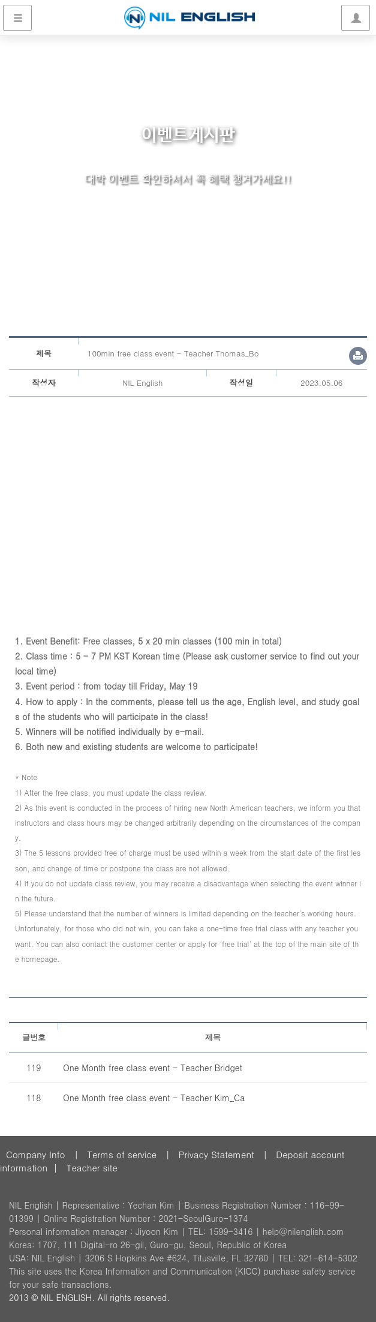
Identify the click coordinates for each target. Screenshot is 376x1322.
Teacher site (92, 1167)
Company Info (35, 1154)
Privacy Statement (216, 1154)
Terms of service (122, 1154)
